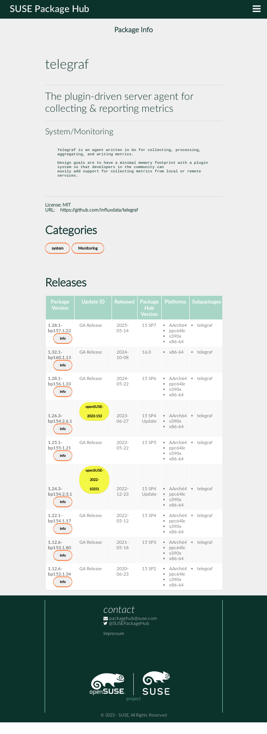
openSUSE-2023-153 (94, 423)
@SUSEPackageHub (126, 635)
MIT (67, 217)
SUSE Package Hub (49, 9)
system (57, 260)
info (63, 350)
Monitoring (88, 260)
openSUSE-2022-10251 (94, 491)
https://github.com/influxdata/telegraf (99, 222)
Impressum (113, 645)
